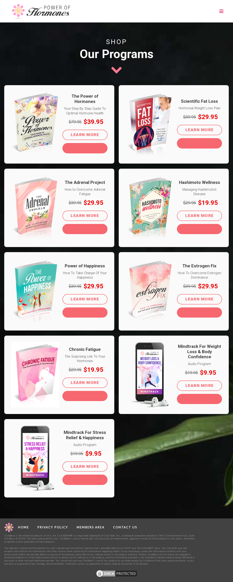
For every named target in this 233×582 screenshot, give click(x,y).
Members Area (91, 527)
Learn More (85, 134)
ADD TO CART (85, 148)
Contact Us (125, 527)
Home (23, 527)
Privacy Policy (52, 527)
